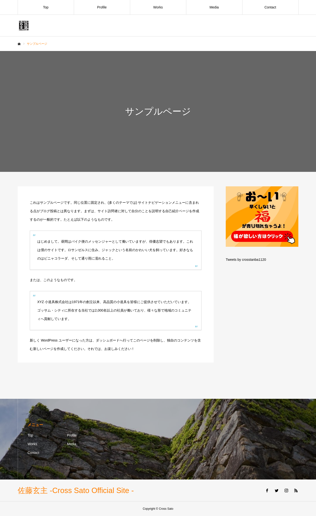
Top (46, 7)
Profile (102, 7)
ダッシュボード (108, 340)
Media (214, 7)
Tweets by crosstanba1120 (246, 260)
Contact (270, 7)
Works (158, 7)
